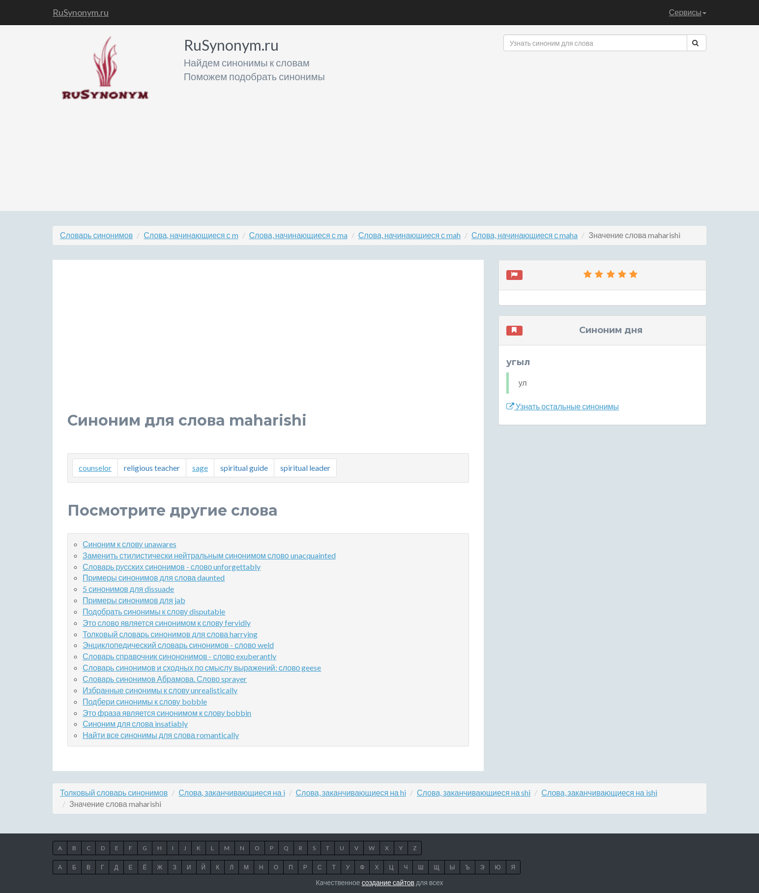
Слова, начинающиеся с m (191, 235)
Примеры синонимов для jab (134, 600)
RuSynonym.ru (81, 12)
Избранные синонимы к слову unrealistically (160, 690)
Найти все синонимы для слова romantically (161, 734)
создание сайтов (388, 882)
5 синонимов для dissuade (128, 588)
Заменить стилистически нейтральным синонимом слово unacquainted (209, 555)
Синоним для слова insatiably (135, 723)
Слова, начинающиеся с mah (409, 235)
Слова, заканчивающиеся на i (231, 792)
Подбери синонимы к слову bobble (145, 701)
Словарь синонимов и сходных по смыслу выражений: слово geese (202, 667)
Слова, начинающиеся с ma (298, 235)
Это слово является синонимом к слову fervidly (167, 622)
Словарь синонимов (96, 235)
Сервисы (687, 12)
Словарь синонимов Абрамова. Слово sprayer (165, 678)
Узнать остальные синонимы (562, 406)
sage (200, 467)
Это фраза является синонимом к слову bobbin (167, 712)
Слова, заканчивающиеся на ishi (599, 792)
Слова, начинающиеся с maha (524, 235)
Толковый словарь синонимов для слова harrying (170, 634)
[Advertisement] (604, 127)
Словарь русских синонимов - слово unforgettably (172, 566)
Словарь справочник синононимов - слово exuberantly (179, 656)
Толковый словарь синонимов (114, 792)
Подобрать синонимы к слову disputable (154, 611)
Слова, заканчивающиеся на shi (473, 792)
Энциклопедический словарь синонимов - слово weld (178, 644)
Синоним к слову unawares (129, 544)
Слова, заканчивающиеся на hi (351, 792)
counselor (95, 467)
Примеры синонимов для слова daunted (154, 577)
